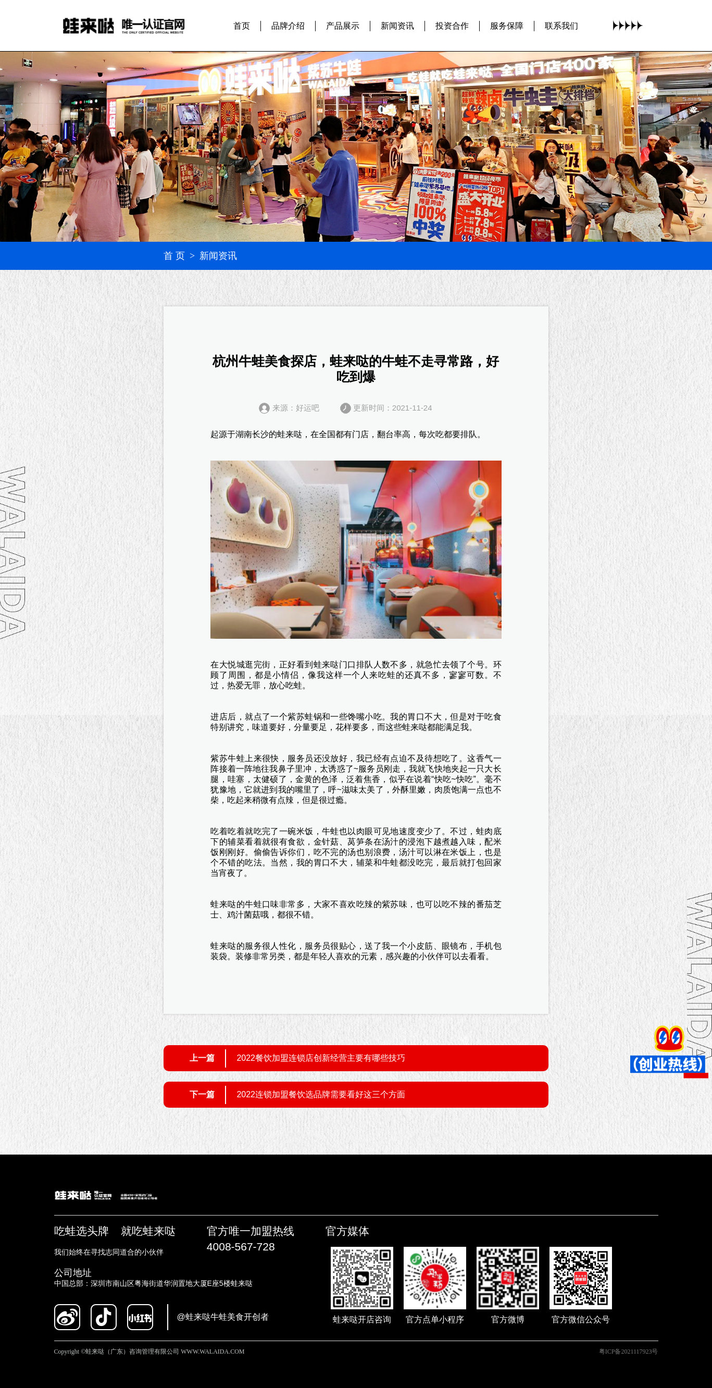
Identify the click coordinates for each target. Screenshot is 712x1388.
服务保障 (506, 25)
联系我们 (561, 25)
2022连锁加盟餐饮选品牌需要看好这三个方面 (320, 1094)
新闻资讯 (397, 25)
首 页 (174, 256)
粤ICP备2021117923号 (628, 1351)
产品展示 (342, 25)
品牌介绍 (288, 25)
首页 (241, 25)
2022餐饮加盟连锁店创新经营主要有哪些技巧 (320, 1058)
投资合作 (452, 25)
